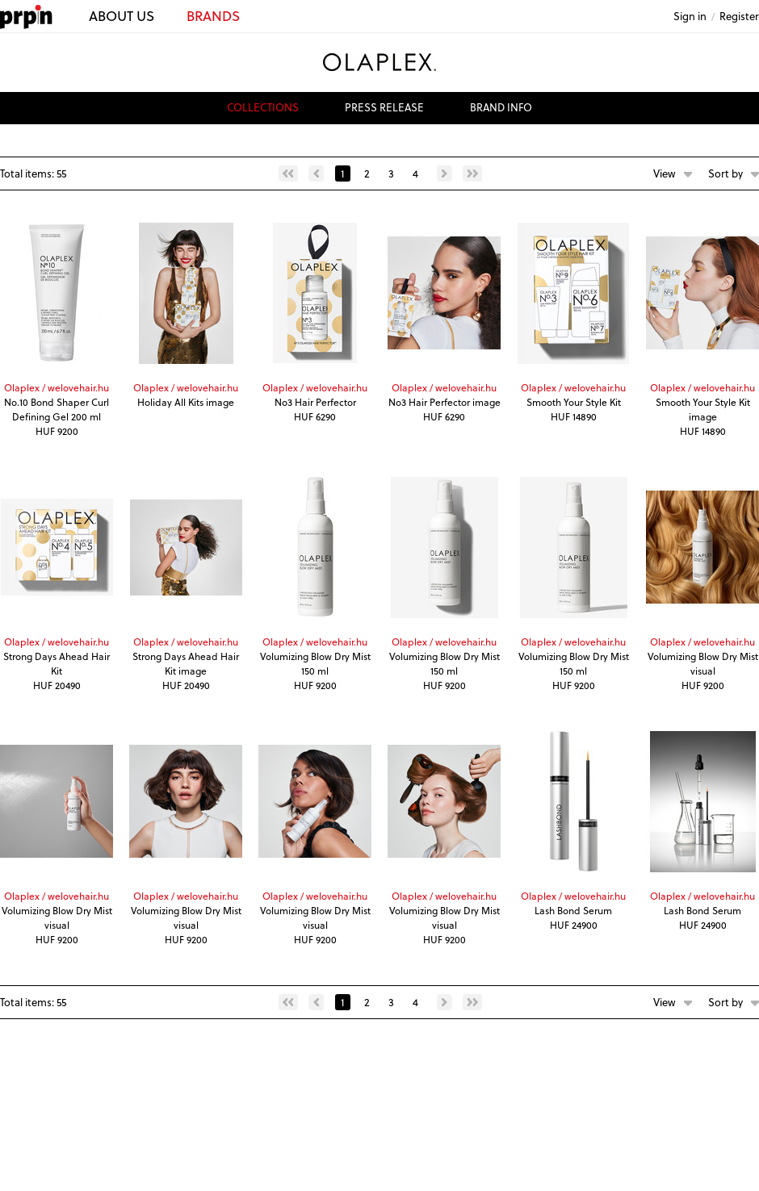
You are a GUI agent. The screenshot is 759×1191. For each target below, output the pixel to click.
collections (263, 107)
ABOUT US (121, 16)
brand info (501, 107)
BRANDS (213, 16)
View (664, 173)
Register (739, 15)
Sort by (725, 173)
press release (384, 107)
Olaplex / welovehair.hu (56, 387)
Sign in (690, 15)
